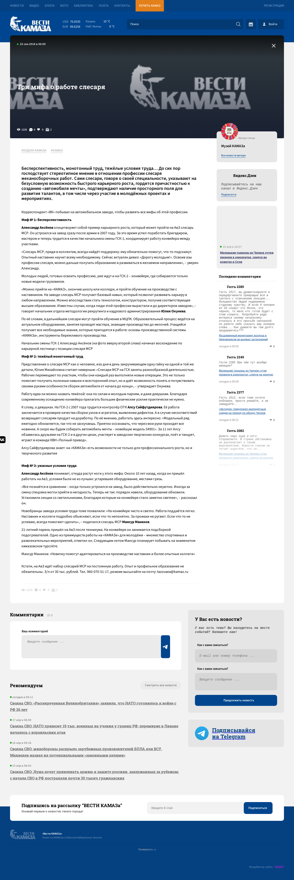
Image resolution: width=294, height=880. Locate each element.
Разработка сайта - (266, 867)
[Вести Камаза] (30, 24)
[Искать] (238, 24)
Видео (34, 5)
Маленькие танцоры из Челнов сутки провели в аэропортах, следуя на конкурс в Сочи (246, 257)
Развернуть (147, 849)
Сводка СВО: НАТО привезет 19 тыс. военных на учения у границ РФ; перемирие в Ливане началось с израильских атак (94, 729)
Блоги (49, 5)
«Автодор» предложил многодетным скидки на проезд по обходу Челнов (242, 411)
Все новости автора (233, 155)
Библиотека (83, 5)
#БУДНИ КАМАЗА (33, 150)
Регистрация (274, 5)
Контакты (122, 5)
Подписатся (228, 195)
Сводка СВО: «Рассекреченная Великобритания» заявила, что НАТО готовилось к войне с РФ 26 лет (93, 706)
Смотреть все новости (161, 685)
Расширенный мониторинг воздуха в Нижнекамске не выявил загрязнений (243, 337)
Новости (17, 5)
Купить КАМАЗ (149, 5)
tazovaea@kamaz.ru (172, 571)
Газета (104, 5)
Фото (64, 5)
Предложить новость (238, 700)
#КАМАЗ (57, 150)
